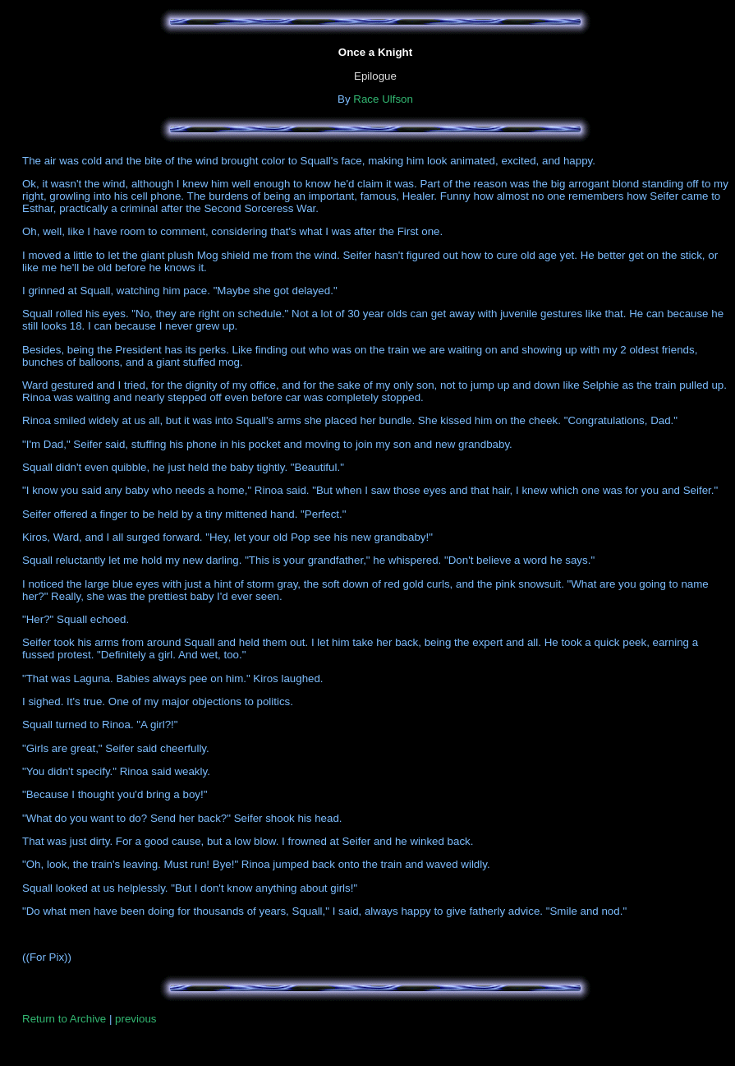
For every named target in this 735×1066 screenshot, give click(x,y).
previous (135, 1019)
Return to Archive (64, 1019)
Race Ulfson (383, 99)
